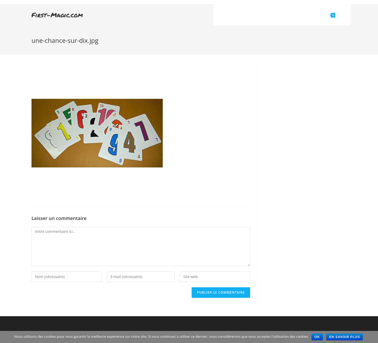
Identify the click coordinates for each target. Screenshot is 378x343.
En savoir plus (344, 337)
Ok (317, 337)
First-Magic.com (57, 14)
